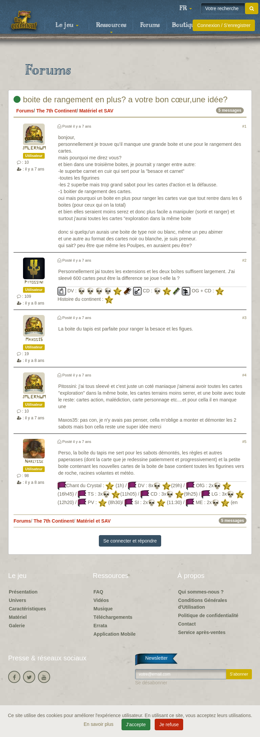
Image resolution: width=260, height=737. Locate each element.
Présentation (23, 592)
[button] (185, 8)
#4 (244, 375)
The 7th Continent (56, 110)
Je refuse (169, 724)
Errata (100, 625)
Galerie (17, 625)
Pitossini (33, 282)
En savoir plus (99, 724)
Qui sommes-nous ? (201, 592)
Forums (150, 25)
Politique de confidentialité (208, 615)
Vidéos (101, 600)
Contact (187, 624)
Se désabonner (151, 682)
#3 (244, 318)
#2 (244, 260)
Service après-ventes (201, 632)
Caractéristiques (27, 608)
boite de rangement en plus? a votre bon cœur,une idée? (121, 99)
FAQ (98, 592)
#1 (244, 126)
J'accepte (136, 724)
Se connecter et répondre (130, 541)
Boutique (185, 25)
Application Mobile (114, 634)
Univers (17, 600)
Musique (103, 608)
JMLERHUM (34, 148)
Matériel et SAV (96, 110)
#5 (244, 442)
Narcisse (34, 461)
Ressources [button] (111, 27)
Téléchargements (112, 617)
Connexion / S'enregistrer (224, 25)
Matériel (18, 617)
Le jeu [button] (67, 25)
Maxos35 (34, 339)
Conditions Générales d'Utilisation (202, 604)
